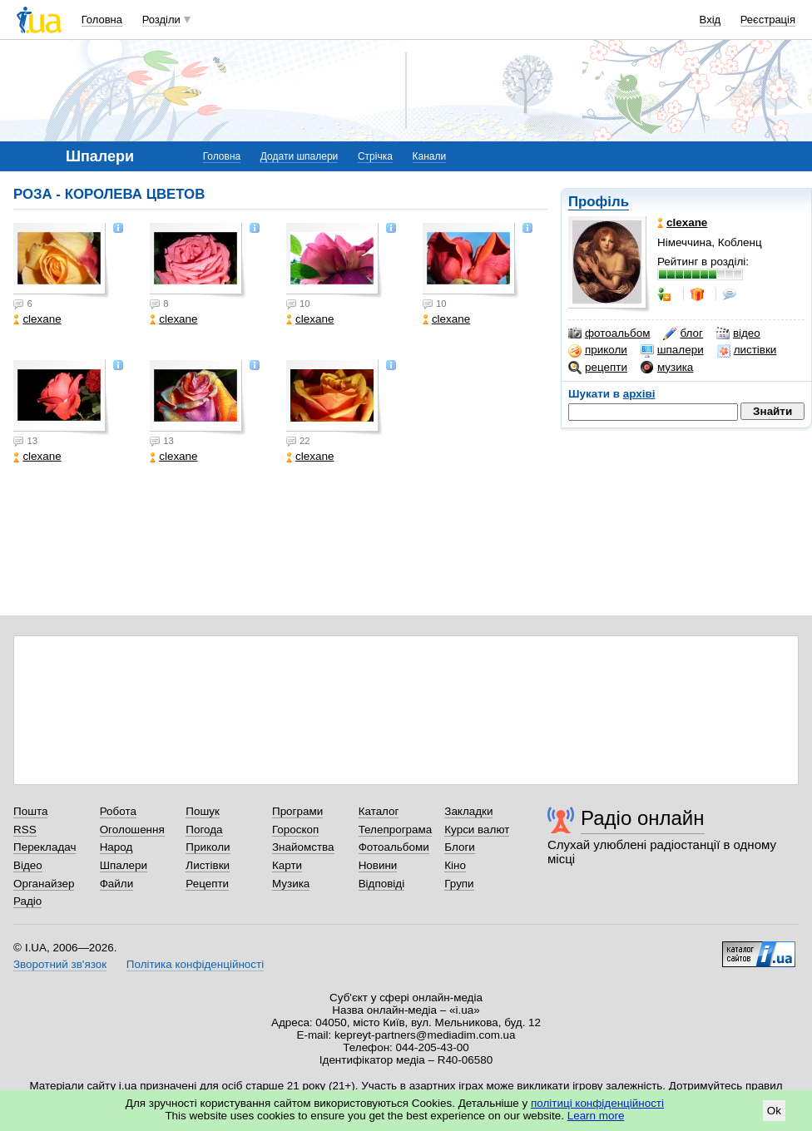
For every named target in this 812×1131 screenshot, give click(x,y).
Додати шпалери (299, 156)
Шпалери (123, 865)
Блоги (459, 847)
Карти (287, 865)
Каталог (379, 811)
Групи (458, 883)
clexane (37, 319)
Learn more (596, 1115)
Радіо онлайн (643, 818)
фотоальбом (609, 333)
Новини (378, 865)
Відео (27, 865)
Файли (117, 883)
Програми (297, 811)
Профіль (598, 202)
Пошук (203, 811)
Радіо (27, 901)
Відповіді (382, 883)
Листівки (208, 865)
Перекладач (44, 847)
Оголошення (132, 829)
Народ (116, 847)
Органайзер (43, 883)
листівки (747, 350)
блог (682, 333)
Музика (290, 883)
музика (667, 367)
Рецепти (207, 883)
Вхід (710, 19)
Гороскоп (295, 829)
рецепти (597, 367)
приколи (597, 350)
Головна (102, 19)
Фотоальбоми (394, 847)
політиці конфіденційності (597, 1103)
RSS (25, 829)
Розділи (161, 19)
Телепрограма (396, 829)
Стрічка (375, 156)
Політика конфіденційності (195, 964)
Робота (118, 811)
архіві (639, 394)
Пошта (30, 811)
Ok (774, 1110)
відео (738, 333)
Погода (204, 829)
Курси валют (476, 829)
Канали (430, 156)
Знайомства (303, 847)
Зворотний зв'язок (59, 964)
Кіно (455, 865)
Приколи (208, 847)
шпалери (672, 350)
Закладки (468, 811)
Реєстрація (767, 19)
